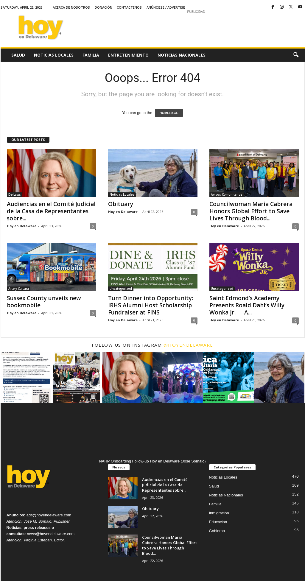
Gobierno (217, 531)
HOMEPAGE (168, 113)
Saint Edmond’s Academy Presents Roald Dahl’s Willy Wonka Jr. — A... (246, 305)
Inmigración (219, 513)
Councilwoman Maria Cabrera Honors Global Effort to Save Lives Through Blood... (250, 211)
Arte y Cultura (18, 288)
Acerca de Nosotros (71, 7)
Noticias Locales (54, 55)
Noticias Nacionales (182, 55)
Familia (91, 55)
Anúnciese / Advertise (166, 7)
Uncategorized (121, 288)
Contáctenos (129, 7)
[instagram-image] (26, 377)
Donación (103, 7)
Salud (18, 55)
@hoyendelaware (188, 345)
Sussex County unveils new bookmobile (44, 301)
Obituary (120, 204)
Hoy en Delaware (21, 226)
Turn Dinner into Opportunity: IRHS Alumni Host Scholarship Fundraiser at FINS (150, 305)
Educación (218, 522)
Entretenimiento (128, 55)
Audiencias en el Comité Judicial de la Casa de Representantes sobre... (51, 211)
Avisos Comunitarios (226, 194)
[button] (295, 55)
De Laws (14, 194)
